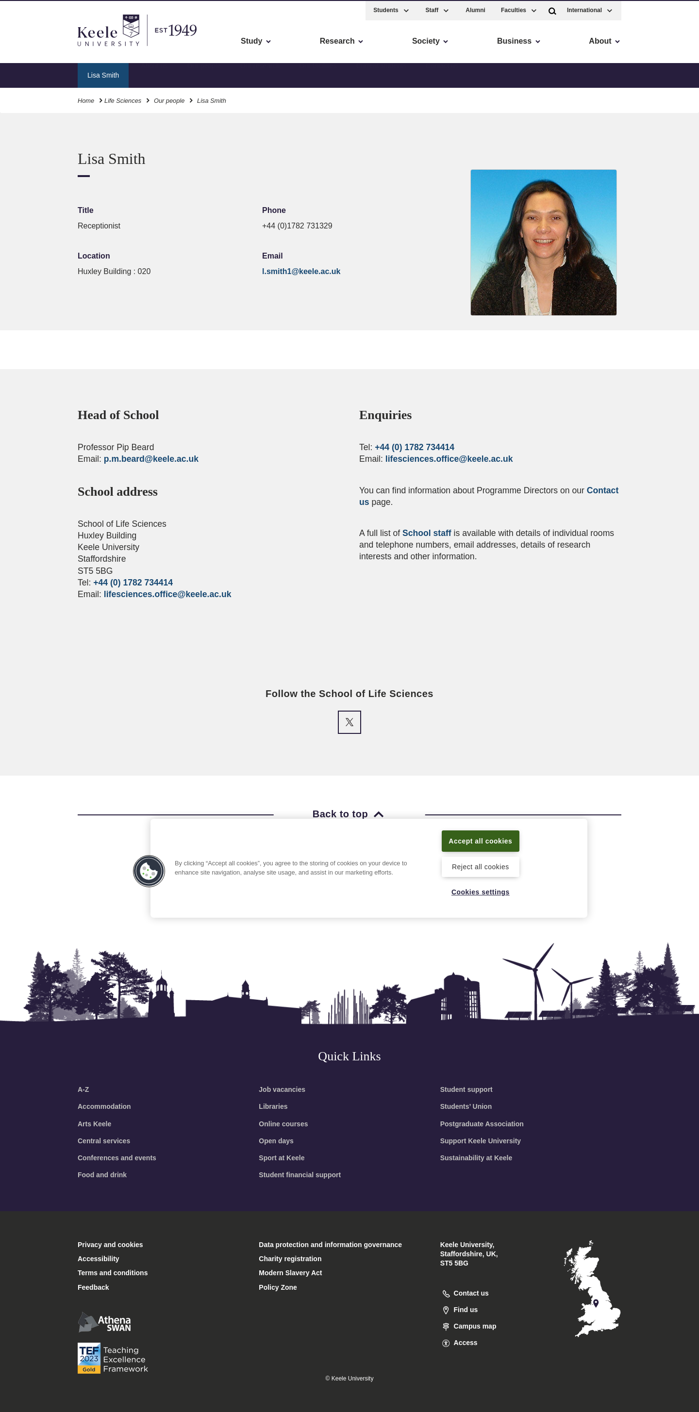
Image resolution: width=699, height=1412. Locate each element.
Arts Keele (94, 1124)
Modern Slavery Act (290, 1273)
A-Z (83, 1089)
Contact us (442, 73)
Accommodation (104, 1106)
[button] (552, 9)
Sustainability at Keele (476, 1158)
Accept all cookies (481, 840)
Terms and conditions (113, 1273)
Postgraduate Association (482, 1124)
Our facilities (318, 73)
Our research (260, 73)
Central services (104, 1141)
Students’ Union (466, 1106)
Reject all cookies (480, 866)
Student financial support (300, 1175)
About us (154, 73)
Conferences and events (117, 1158)
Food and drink (102, 1175)
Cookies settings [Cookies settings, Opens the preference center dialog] (480, 891)
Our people (204, 73)
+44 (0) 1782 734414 (133, 582)
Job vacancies (282, 1089)
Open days (276, 1141)
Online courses (283, 1124)
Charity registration (290, 1259)
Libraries (273, 1106)
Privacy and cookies (110, 1245)
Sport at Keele (281, 1158)
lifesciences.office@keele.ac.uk (168, 594)
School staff (426, 533)
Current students (381, 73)
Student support (466, 1089)
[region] (368, 868)
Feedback (93, 1287)
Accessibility (98, 1259)
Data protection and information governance (330, 1245)
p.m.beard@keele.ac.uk (151, 459)
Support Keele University (480, 1141)
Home (86, 99)
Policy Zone (278, 1287)
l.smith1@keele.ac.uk (301, 271)
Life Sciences (122, 99)
